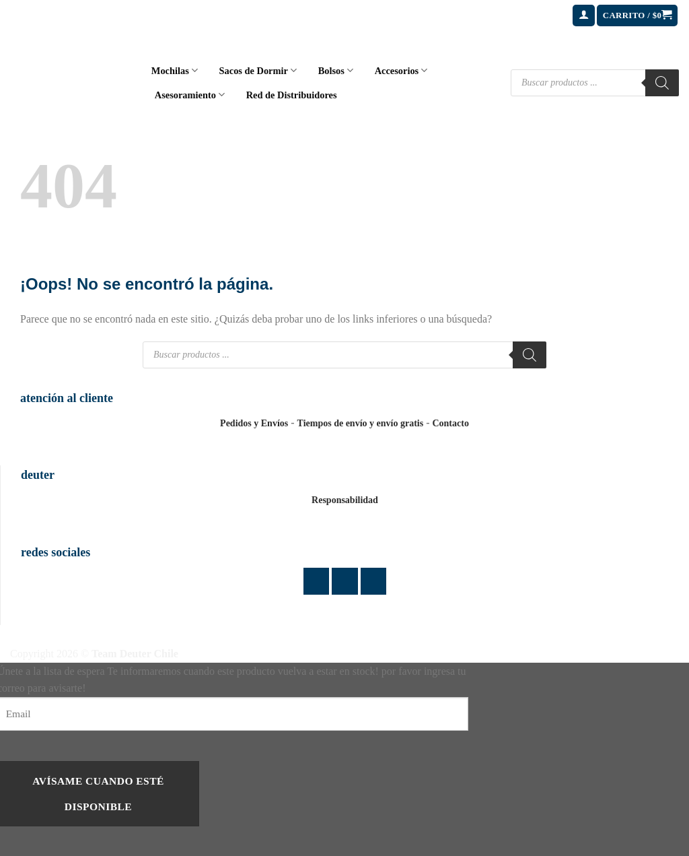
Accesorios (401, 70)
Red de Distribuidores (291, 95)
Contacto (450, 423)
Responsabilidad (345, 500)
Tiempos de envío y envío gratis (360, 423)
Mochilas (174, 70)
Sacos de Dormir (258, 70)
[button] (584, 16)
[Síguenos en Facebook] (316, 581)
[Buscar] (662, 82)
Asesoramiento (190, 94)
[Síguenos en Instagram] (345, 581)
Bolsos (335, 70)
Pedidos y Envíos (254, 423)
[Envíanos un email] (374, 581)
